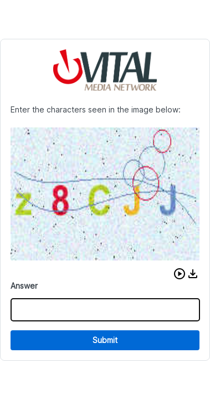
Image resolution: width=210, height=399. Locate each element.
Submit (105, 340)
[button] (179, 273)
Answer (24, 285)
